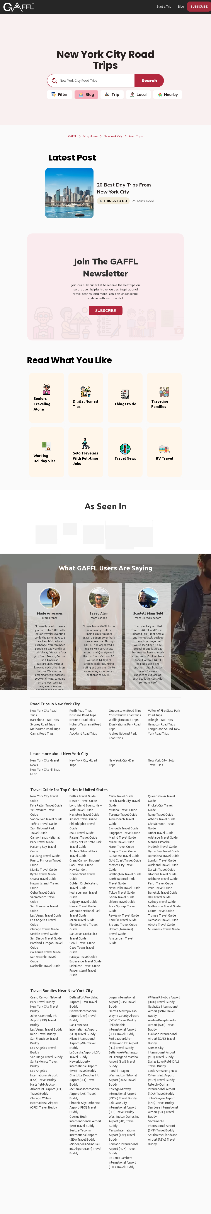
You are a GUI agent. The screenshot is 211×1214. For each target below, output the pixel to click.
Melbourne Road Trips (45, 729)
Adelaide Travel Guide (163, 837)
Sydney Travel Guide (162, 901)
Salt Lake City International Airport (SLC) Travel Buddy (122, 1107)
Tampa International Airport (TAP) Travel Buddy (122, 1135)
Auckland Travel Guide (163, 865)
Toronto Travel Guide (123, 814)
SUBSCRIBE (199, 6)
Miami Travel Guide (121, 842)
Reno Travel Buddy (43, 1034)
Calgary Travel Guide (83, 901)
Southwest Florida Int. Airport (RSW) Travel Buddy (162, 1139)
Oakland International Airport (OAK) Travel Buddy (162, 1038)
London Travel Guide (162, 860)
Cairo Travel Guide (121, 796)
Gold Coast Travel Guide (125, 860)
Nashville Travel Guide (45, 966)
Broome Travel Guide (123, 924)
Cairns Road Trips (42, 733)
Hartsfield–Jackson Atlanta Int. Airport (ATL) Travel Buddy (46, 1089)
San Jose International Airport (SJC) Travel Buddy (163, 1112)
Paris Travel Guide (160, 888)
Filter (59, 94)
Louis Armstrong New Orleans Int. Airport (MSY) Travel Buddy (162, 1075)
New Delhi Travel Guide (124, 888)
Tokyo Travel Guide (122, 892)
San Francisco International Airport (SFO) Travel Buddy (83, 1029)
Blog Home (90, 136)
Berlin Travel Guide (121, 897)
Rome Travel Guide (160, 814)
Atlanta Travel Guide (83, 819)
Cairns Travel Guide (161, 911)
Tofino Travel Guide (43, 823)
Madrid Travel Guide (122, 837)
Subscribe (105, 310)
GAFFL (72, 136)
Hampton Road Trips (161, 724)
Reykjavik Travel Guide (124, 915)
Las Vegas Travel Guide (45, 915)
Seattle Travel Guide (44, 934)
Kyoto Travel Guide (43, 874)
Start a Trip (164, 6)
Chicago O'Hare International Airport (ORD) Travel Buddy (44, 1103)
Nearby (168, 94)
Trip (112, 94)
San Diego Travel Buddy (46, 1057)
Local (138, 94)
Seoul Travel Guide (82, 943)
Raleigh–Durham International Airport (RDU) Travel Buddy (161, 1089)
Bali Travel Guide (159, 897)
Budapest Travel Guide (124, 856)
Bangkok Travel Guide (162, 892)
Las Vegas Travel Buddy (46, 1029)
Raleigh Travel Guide (83, 837)
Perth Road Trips (81, 710)
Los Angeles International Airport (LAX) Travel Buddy (44, 1075)
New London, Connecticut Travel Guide (82, 874)
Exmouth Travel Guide (123, 828)
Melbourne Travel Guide (164, 906)
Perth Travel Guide (160, 883)
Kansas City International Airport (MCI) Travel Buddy (161, 1052)
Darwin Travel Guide (161, 869)
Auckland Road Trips (83, 733)
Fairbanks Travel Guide (163, 920)
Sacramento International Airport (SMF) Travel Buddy (161, 1125)
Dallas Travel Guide (83, 796)
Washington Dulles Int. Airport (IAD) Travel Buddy (124, 1121)
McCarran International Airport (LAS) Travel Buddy (85, 1093)
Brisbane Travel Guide (163, 879)
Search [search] (149, 80)
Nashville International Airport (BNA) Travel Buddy (163, 1011)
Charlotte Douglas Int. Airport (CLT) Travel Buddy (84, 1080)
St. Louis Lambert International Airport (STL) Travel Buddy (122, 1162)
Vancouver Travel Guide (46, 819)
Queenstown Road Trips (125, 710)
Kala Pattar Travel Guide (46, 805)
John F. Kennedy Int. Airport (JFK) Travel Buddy (43, 1020)
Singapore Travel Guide (124, 833)
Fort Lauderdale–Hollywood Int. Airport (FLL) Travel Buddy (123, 1043)
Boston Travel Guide (83, 801)
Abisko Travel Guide (161, 924)
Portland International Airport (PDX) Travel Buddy (123, 1148)
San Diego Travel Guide (46, 938)
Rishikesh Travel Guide (85, 966)
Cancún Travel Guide (123, 920)
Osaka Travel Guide (43, 879)
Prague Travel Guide (122, 851)
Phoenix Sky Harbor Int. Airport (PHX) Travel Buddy (85, 1107)
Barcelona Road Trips (44, 720)
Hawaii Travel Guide (83, 906)
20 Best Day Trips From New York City (124, 188)
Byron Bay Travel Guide (163, 851)
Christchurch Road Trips (125, 715)
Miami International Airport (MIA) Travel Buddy (83, 1043)
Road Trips (136, 136)
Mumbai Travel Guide (123, 810)
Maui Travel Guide (82, 833)
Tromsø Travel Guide (162, 915)
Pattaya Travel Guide (83, 956)
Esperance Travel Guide (86, 961)
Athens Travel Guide (161, 819)
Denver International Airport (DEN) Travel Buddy (83, 1015)
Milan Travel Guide (82, 920)
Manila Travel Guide (43, 869)
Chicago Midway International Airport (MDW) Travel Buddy (123, 1093)
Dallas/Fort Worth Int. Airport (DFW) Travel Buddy (84, 1002)
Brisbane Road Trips (83, 715)
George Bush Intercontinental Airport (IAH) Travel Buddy (85, 1121)
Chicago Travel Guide (44, 929)
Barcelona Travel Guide (163, 856)
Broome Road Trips (82, 720)
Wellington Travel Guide (125, 874)
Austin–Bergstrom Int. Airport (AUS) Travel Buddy (162, 1025)
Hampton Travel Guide (84, 814)
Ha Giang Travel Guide (45, 856)
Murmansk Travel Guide (164, 929)
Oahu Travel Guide (42, 892)
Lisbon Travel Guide (122, 901)
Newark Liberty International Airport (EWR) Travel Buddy (83, 1066)
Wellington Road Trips (124, 720)
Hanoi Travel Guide (121, 846)
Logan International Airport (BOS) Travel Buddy (122, 1002)
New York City (113, 136)
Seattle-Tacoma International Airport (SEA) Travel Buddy (83, 1135)
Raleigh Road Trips (160, 720)
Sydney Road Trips (42, 724)
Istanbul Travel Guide (162, 874)
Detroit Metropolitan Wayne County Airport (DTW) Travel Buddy (124, 1015)
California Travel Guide (45, 952)
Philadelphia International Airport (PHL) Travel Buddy (122, 1029)
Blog (181, 6)
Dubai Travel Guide (161, 833)
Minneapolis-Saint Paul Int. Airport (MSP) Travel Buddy (85, 1148)
